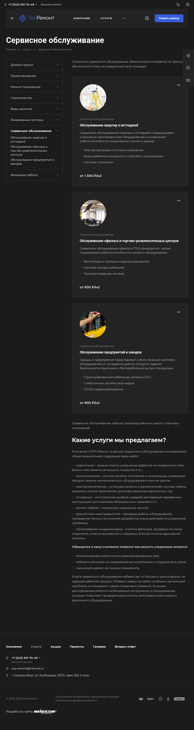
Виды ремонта (35, 109)
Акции (56, 646)
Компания (14, 646)
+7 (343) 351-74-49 (21, 4)
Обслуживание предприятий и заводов (111, 352)
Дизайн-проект (35, 65)
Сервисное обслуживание (35, 131)
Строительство (35, 98)
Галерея (99, 646)
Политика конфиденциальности (76, 700)
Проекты (77, 646)
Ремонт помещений (35, 87)
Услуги (36, 646)
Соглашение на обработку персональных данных (87, 696)
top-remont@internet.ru (28, 668)
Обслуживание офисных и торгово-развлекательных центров (129, 241)
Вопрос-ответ (125, 646)
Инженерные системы (35, 120)
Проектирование (35, 76)
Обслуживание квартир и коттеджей (109, 125)
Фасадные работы (35, 175)
